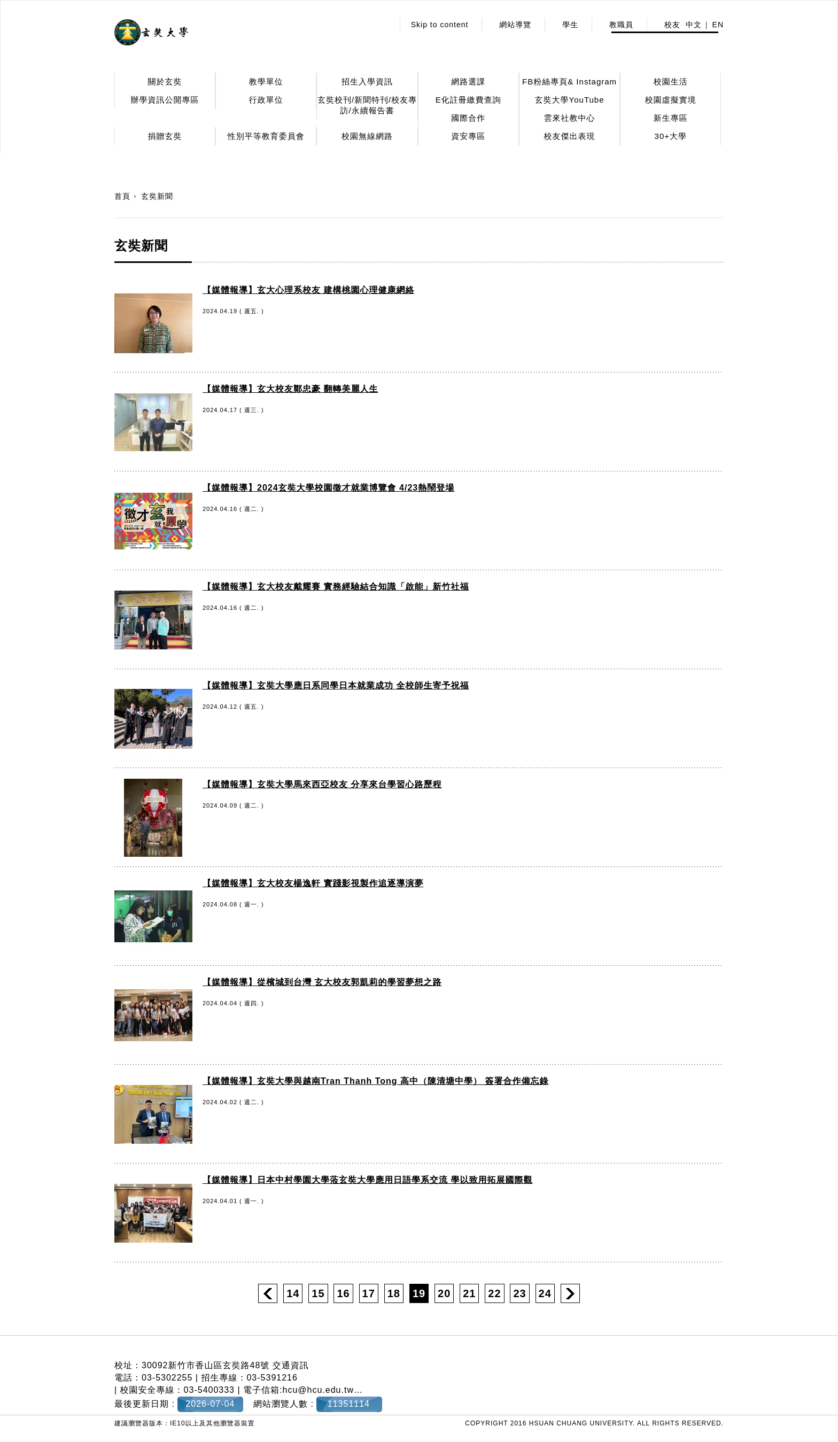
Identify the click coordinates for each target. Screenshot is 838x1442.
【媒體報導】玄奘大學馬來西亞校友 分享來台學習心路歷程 (322, 784)
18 (393, 1293)
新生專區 (671, 117)
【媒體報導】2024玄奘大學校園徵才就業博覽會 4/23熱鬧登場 (328, 487)
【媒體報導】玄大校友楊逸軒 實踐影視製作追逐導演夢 (313, 883)
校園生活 (671, 81)
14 (292, 1293)
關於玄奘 (165, 81)
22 (494, 1293)
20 (444, 1293)
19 (419, 1293)
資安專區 (468, 136)
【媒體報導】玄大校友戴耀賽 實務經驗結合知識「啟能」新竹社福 (336, 586)
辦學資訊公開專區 (165, 99)
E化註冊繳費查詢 (468, 99)
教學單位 (266, 81)
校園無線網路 (367, 136)
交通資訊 (291, 1365)
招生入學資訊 (367, 81)
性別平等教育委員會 (266, 136)
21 (469, 1293)
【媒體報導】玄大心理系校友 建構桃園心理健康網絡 (308, 289)
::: (382, 24)
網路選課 (468, 81)
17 (368, 1293)
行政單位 (266, 99)
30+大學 (671, 136)
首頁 (122, 196)
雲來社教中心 (569, 117)
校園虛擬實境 (670, 99)
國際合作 (468, 117)
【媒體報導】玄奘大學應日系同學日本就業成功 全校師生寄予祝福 (336, 685)
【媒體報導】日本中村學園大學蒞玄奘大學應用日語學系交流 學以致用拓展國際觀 (367, 1179)
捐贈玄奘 (165, 136)
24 (545, 1293)
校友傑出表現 (569, 136)
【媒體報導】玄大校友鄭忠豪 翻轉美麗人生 (290, 388)
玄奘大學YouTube (569, 99)
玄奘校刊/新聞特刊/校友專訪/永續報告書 (367, 105)
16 (343, 1293)
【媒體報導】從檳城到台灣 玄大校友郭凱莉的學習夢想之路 (322, 982)
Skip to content (440, 24)
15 (318, 1293)
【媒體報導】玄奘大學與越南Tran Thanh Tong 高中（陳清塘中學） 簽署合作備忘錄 (375, 1081)
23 (519, 1293)
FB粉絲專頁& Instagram (569, 81)
